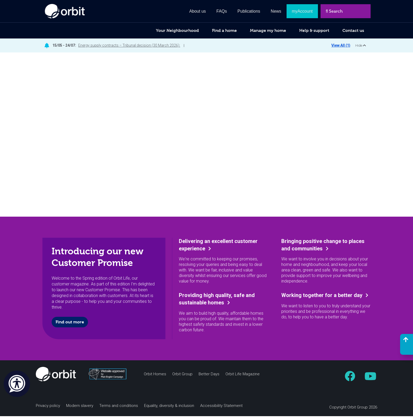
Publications (249, 11)
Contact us (353, 30)
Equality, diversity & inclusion (169, 408)
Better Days (209, 376)
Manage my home (268, 30)
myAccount (302, 11)
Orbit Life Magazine (242, 376)
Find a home (224, 30)
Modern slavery (79, 408)
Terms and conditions (118, 408)
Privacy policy (48, 408)
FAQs (222, 11)
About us (197, 11)
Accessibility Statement (221, 408)
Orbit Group (182, 376)
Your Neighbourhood (177, 30)
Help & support (314, 30)
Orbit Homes (155, 376)
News (276, 11)
